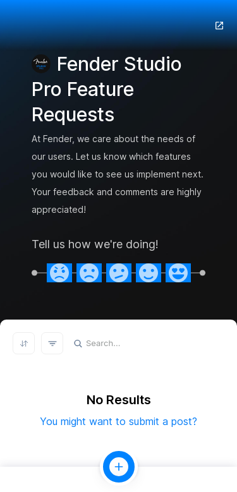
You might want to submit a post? (118, 421)
